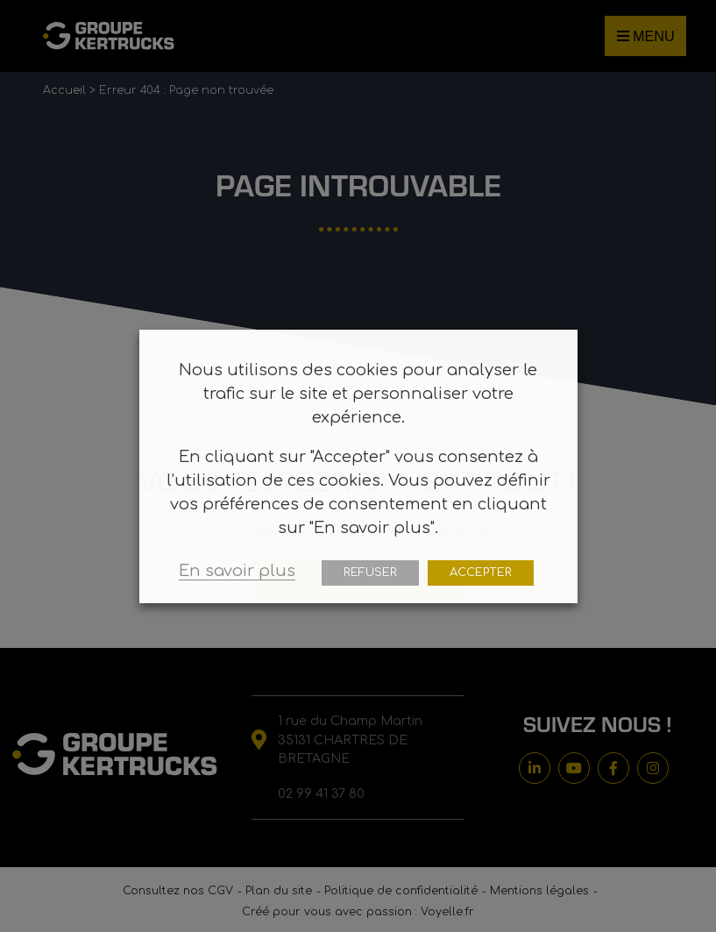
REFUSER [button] (370, 572)
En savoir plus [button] (237, 571)
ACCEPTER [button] (481, 572)
